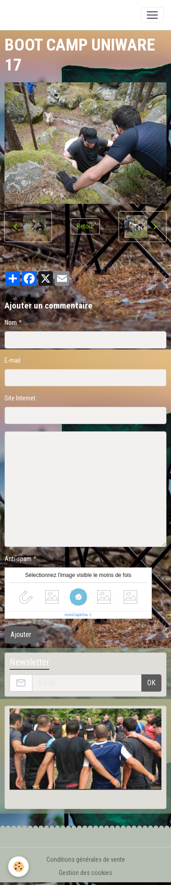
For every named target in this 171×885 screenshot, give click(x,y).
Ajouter (20, 634)
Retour (85, 226)
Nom (11, 322)
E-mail (13, 360)
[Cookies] (18, 866)
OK (151, 682)
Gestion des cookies (85, 872)
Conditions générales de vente (86, 859)
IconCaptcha (76, 614)
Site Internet (20, 398)
